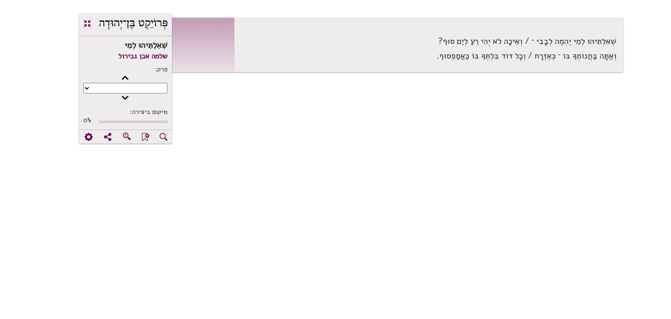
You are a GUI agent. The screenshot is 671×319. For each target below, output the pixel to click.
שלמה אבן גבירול (114, 56)
